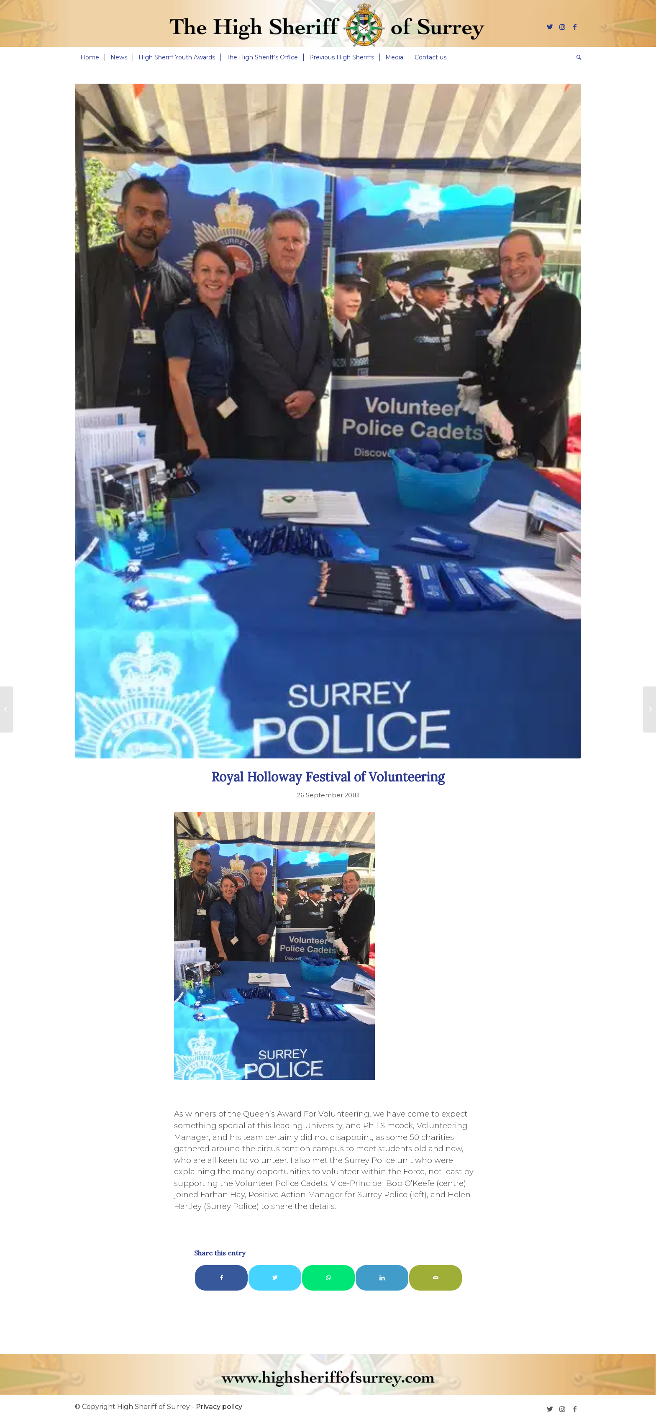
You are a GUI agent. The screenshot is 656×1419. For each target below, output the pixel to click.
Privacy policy (219, 1407)
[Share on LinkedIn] (382, 1278)
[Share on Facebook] (221, 1278)
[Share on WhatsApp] (328, 1278)
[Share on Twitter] (275, 1278)
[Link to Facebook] (575, 26)
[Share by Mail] (435, 1278)
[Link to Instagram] (562, 26)
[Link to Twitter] (549, 26)
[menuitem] (90, 57)
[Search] (576, 57)
